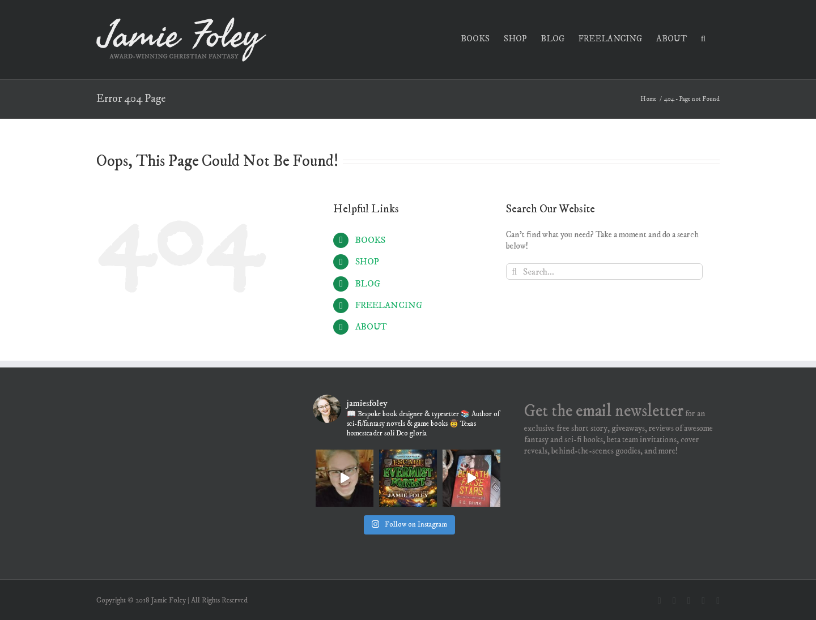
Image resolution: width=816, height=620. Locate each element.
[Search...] (604, 271)
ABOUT (371, 326)
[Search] (514, 271)
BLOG (367, 283)
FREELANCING (388, 305)
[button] (703, 37)
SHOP (367, 261)
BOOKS (370, 240)
